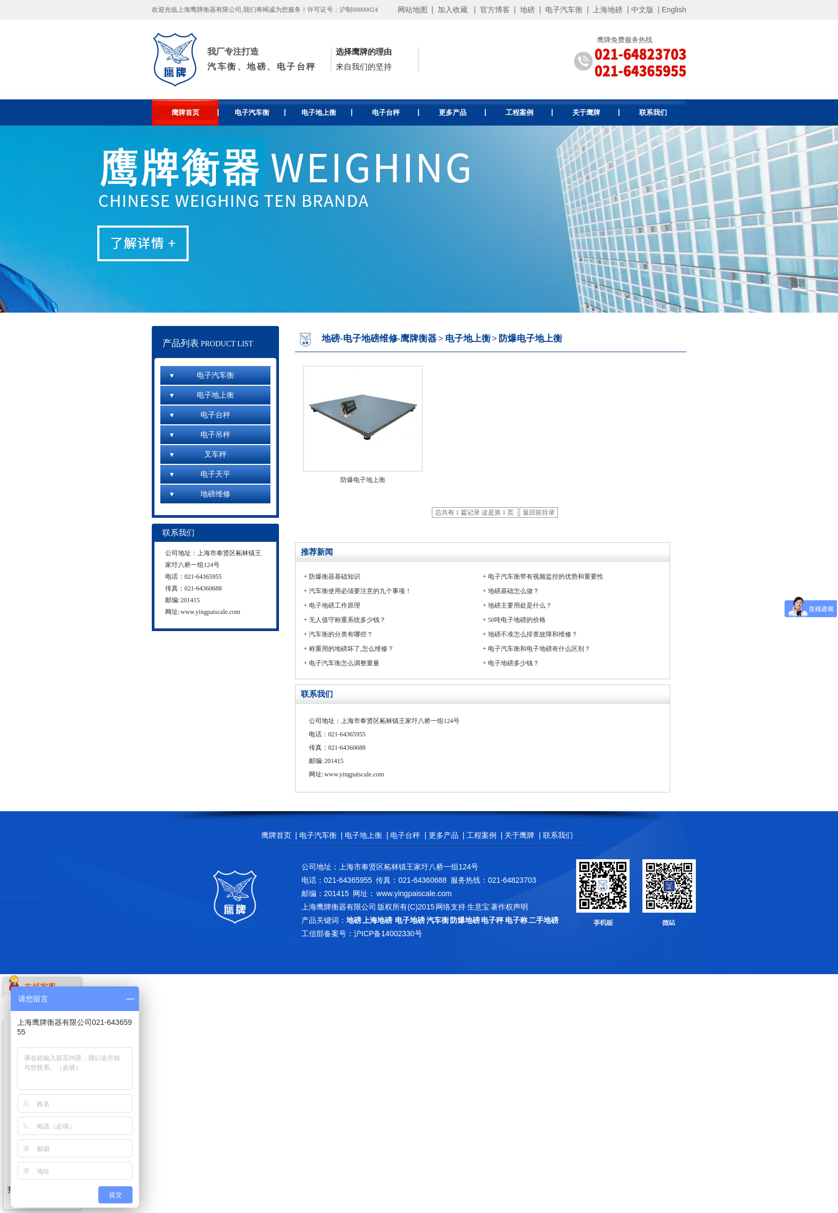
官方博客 (495, 9)
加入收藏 (453, 9)
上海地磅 (607, 9)
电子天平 (199, 474)
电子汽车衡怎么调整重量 (344, 663)
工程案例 (529, 112)
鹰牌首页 (195, 112)
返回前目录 (539, 512)
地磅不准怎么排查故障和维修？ (533, 634)
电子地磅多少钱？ (513, 663)
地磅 (527, 9)
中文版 (642, 9)
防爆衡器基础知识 (334, 576)
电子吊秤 (199, 434)
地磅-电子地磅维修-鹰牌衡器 (379, 338)
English (674, 9)
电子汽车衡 (564, 9)
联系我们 (653, 112)
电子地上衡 (326, 112)
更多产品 (462, 112)
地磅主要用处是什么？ (520, 605)
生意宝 (478, 907)
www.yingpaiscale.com (210, 612)
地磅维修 (199, 494)
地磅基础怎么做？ (513, 591)
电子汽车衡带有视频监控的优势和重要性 (545, 576)
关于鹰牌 (596, 112)
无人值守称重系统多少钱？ (347, 620)
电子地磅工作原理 (334, 605)
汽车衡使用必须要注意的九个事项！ (360, 591)
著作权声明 (509, 907)
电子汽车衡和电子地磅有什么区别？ (539, 648)
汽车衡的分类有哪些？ (341, 634)
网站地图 (413, 9)
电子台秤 (396, 112)
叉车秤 (197, 454)
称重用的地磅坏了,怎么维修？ (351, 648)
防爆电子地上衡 (530, 338)
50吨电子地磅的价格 (517, 620)
